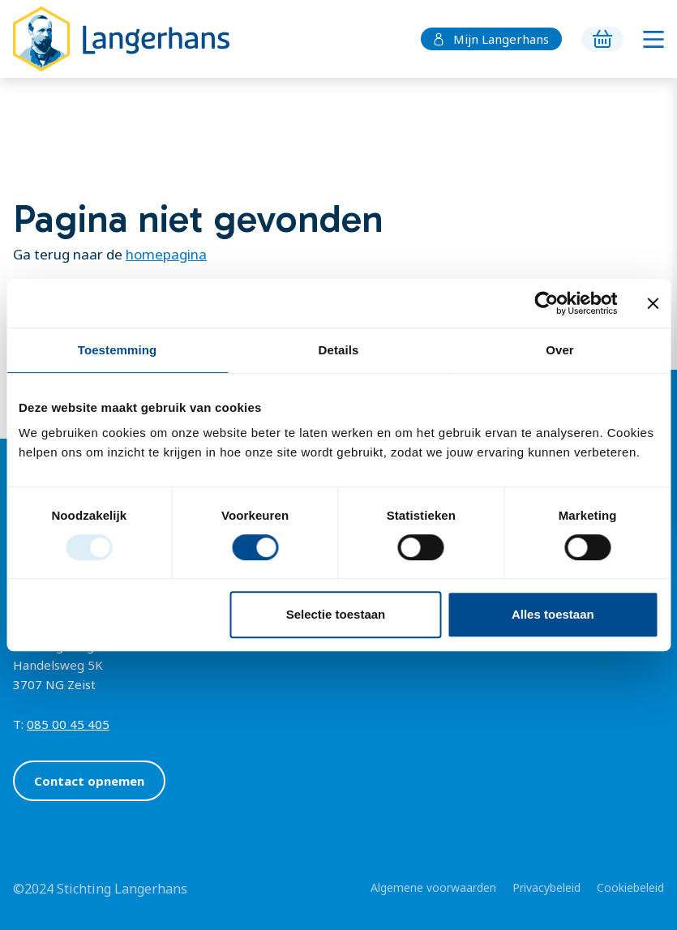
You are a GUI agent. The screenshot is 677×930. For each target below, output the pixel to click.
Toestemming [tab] (117, 350)
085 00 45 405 (68, 724)
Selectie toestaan (336, 614)
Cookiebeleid (630, 887)
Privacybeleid (546, 887)
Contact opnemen (89, 781)
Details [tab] (339, 350)
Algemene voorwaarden (433, 887)
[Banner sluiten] (652, 303)
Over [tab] (560, 350)
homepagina (166, 254)
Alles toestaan (553, 614)
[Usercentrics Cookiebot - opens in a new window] (546, 303)
